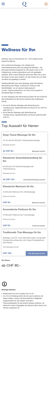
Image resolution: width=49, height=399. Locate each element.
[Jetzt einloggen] (46, 4)
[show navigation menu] (3, 3)
